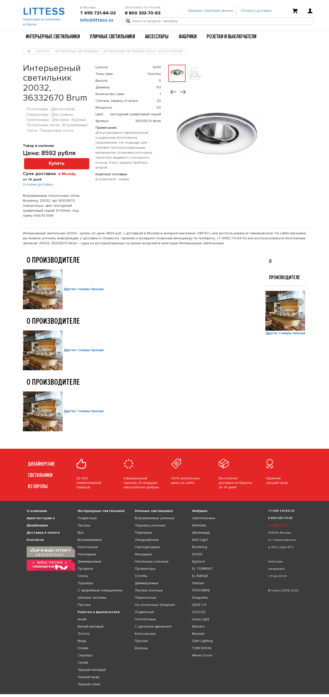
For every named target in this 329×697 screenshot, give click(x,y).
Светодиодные (147, 547)
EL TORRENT (202, 569)
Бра (81, 532)
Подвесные (87, 518)
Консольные (145, 634)
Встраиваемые (90, 540)
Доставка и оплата (43, 532)
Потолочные (145, 619)
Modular (198, 634)
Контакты (35, 540)
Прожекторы (145, 569)
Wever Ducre (202, 655)
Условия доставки (38, 184)
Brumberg (199, 547)
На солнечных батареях (155, 605)
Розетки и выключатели (231, 36)
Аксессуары (157, 36)
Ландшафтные (147, 540)
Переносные (145, 597)
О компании (37, 511)
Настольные (88, 547)
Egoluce (198, 561)
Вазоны (141, 648)
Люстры (84, 525)
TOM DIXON (201, 648)
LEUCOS (198, 612)
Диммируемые (89, 561)
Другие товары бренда (84, 289)
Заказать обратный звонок (210, 10)
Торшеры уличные (150, 525)
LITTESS (43, 11)
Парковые (143, 532)
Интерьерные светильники (53, 36)
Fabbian (198, 583)
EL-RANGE (200, 576)
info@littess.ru (96, 20)
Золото (84, 634)
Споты (83, 576)
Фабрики (188, 36)
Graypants (200, 597)
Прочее (84, 605)
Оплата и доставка (256, 10)
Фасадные (143, 554)
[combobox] (69, 173)
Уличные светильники (112, 36)
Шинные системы (92, 597)
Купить (57, 163)
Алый (82, 619)
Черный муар (88, 677)
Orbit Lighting (202, 641)
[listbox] (164, 694)
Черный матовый (92, 670)
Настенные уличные (152, 561)
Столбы (141, 576)
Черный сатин (89, 684)
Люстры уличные (149, 590)
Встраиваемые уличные (155, 518)
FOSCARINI (201, 590)
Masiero (198, 626)
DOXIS (197, 554)
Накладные (87, 554)
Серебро (85, 655)
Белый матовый (90, 626)
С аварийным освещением (100, 590)
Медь (82, 641)
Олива (83, 648)
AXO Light (200, 540)
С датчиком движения (153, 626)
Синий (83, 662)
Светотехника (203, 518)
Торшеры (85, 583)
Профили (85, 569)
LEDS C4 (199, 605)
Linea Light (200, 619)
